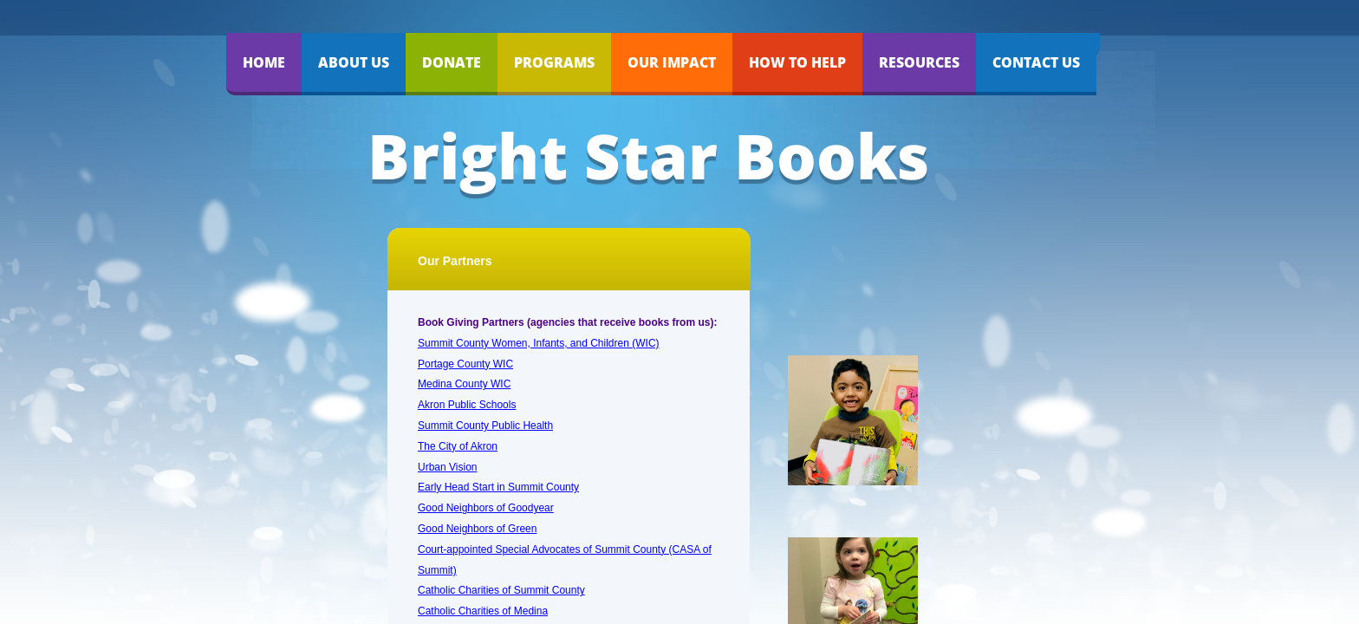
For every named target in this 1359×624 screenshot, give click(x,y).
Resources (919, 62)
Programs (554, 62)
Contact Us (1036, 62)
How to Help (797, 62)
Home (264, 62)
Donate (451, 62)
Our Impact (671, 62)
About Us (353, 62)
